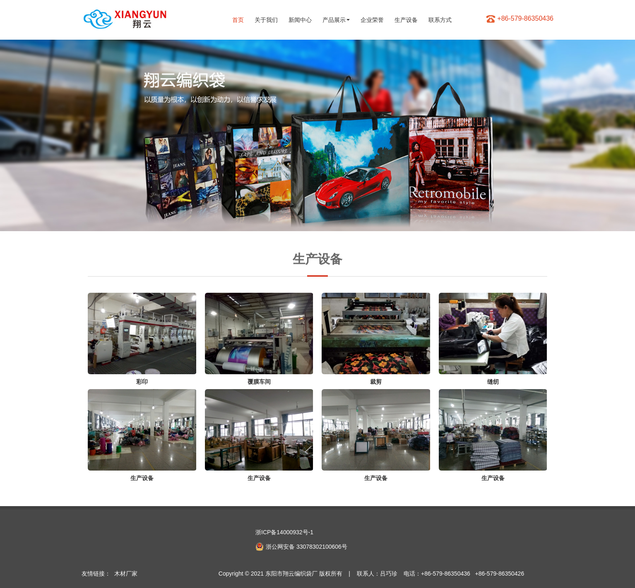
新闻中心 (300, 20)
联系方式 (440, 20)
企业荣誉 (372, 20)
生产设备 (406, 20)
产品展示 (336, 20)
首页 (238, 20)
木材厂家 (125, 573)
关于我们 (266, 20)
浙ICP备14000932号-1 (284, 532)
